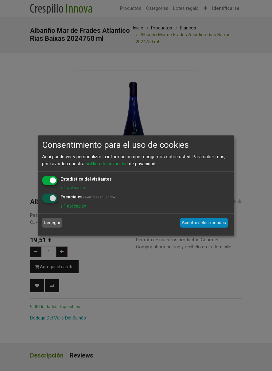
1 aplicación (73, 187)
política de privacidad (107, 163)
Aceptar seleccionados (204, 222)
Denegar (52, 222)
